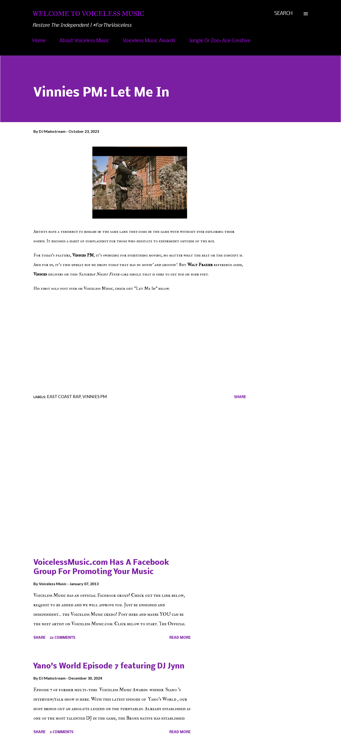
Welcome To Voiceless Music (88, 13)
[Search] (283, 13)
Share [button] (240, 397)
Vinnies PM (94, 396)
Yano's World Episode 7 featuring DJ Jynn (108, 666)
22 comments (62, 638)
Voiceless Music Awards (149, 41)
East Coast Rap (64, 396)
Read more (180, 638)
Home (39, 41)
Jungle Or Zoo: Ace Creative (220, 41)
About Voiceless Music (84, 41)
